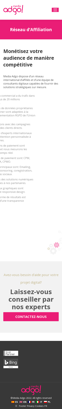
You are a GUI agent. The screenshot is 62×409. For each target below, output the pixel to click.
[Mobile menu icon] (55, 10)
